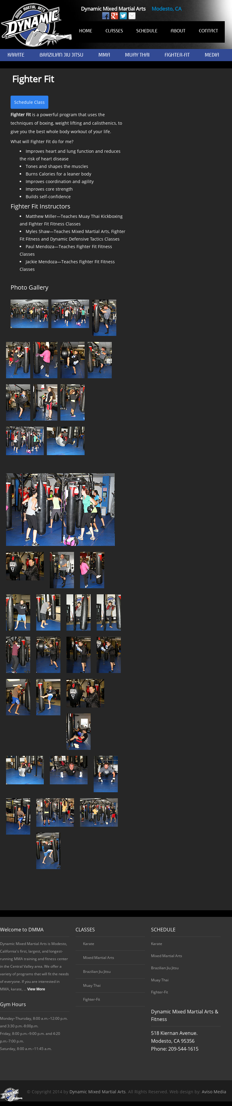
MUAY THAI (137, 55)
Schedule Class (29, 102)
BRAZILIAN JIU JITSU (61, 55)
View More (36, 989)
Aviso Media (214, 1092)
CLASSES (114, 31)
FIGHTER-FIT (177, 55)
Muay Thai (92, 985)
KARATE (16, 55)
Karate (88, 943)
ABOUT (178, 31)
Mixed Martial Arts (98, 957)
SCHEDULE (146, 31)
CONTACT (208, 31)
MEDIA (212, 55)
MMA (104, 55)
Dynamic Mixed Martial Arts (97, 1092)
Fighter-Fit (91, 999)
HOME (85, 31)
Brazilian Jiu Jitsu (97, 971)
